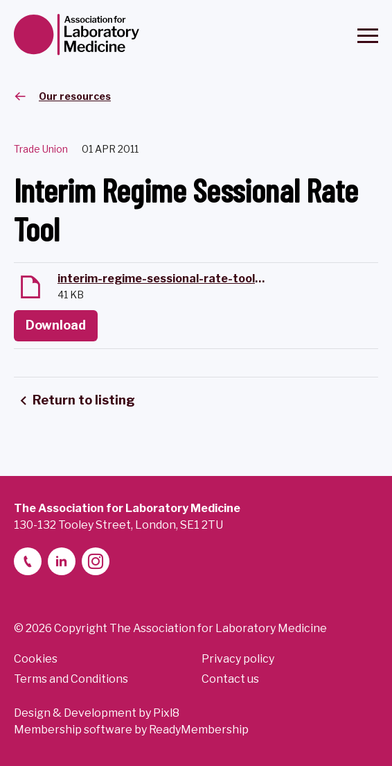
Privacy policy (238, 658)
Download (56, 325)
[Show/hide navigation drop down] (367, 35)
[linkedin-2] (61, 561)
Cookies (35, 658)
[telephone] (28, 561)
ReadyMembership (199, 729)
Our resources (75, 96)
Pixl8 (166, 713)
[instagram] (95, 561)
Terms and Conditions (71, 679)
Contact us (230, 679)
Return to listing (84, 400)
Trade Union (41, 149)
